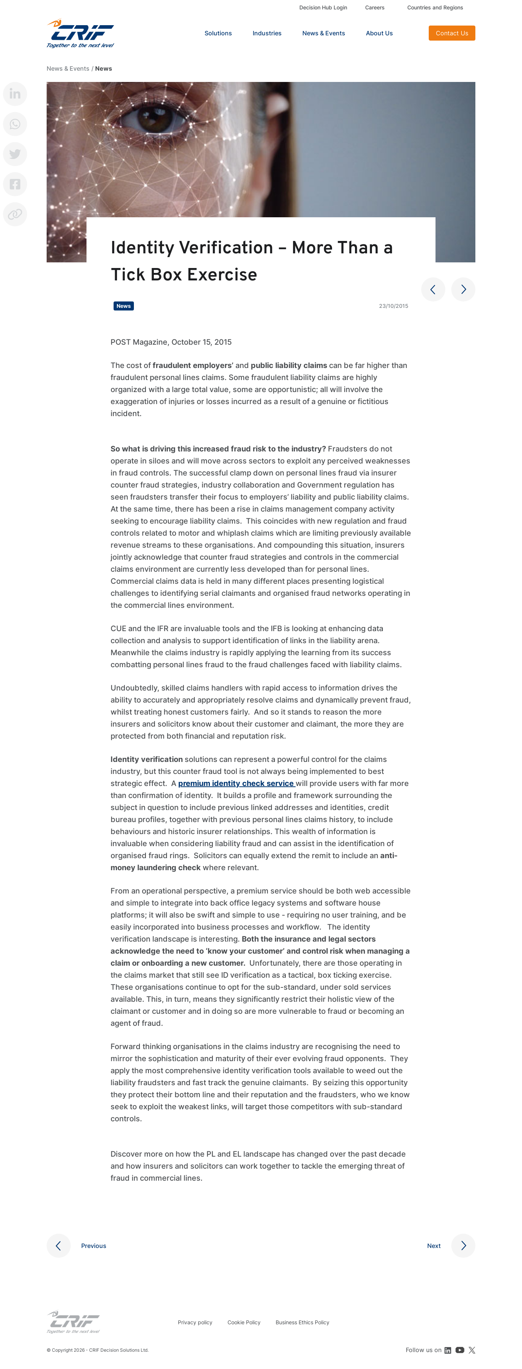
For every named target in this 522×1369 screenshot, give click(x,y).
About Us (379, 33)
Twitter (15, 154)
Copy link (15, 214)
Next (434, 1245)
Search (413, 33)
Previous (93, 1245)
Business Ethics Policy (302, 1322)
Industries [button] (267, 33)
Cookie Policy (244, 1322)
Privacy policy (195, 1322)
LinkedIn (15, 94)
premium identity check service (237, 783)
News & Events (323, 33)
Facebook (15, 184)
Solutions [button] (218, 33)
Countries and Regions (435, 7)
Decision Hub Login (323, 7)
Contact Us (452, 33)
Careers (375, 7)
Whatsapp (15, 124)
